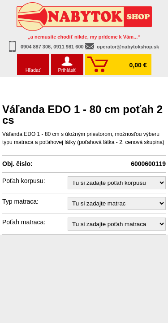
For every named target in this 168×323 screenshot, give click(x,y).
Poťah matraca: (23, 222)
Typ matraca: (20, 201)
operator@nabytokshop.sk (128, 46)
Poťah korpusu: (23, 180)
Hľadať (33, 70)
